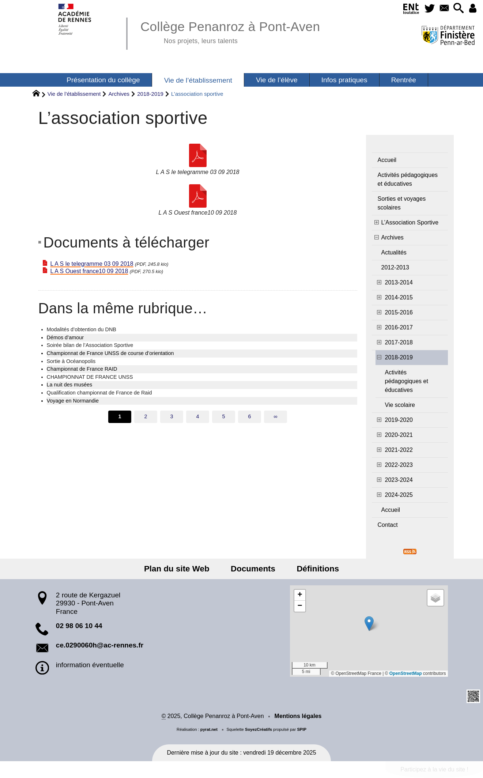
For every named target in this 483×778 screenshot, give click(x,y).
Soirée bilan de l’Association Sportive (90, 345)
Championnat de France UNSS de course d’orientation (110, 353)
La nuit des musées (70, 385)
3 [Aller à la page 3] (171, 416)
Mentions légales (298, 716)
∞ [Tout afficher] (275, 416)
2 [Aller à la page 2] (145, 416)
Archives (119, 94)
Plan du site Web (179, 568)
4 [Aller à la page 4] (197, 416)
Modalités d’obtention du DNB (81, 329)
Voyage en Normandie (73, 401)
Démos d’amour (65, 337)
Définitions (315, 568)
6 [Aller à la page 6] (249, 416)
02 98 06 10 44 (79, 626)
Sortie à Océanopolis (71, 361)
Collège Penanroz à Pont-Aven (230, 31)
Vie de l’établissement (74, 94)
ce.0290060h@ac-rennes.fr (99, 645)
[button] (457, 8)
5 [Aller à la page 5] (223, 416)
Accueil (387, 160)
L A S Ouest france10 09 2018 (89, 271)
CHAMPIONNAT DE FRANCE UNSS (90, 377)
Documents (253, 568)
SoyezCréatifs (258, 729)
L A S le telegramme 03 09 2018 (91, 264)
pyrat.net (209, 729)
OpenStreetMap (405, 673)
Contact (388, 525)
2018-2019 (150, 94)
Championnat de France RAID (82, 369)
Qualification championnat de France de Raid (99, 393)
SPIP (301, 729)
